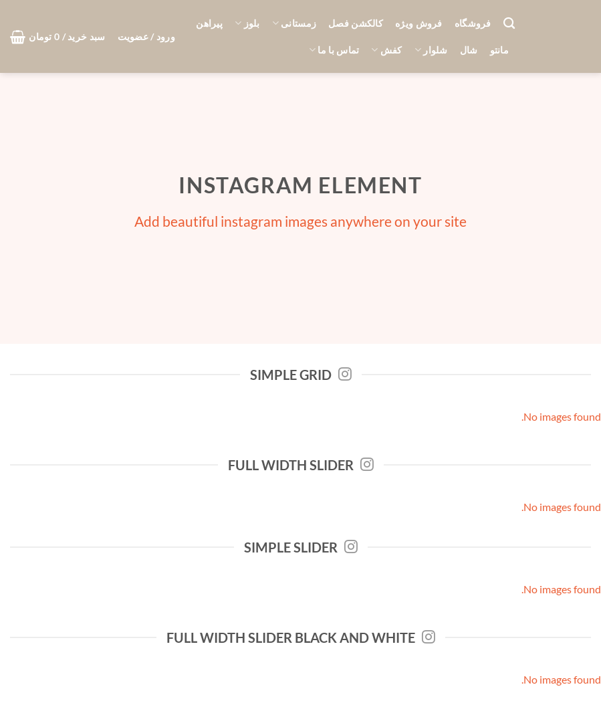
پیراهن (209, 23)
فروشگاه (473, 23)
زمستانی (294, 23)
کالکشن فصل (355, 23)
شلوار (431, 49)
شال (469, 50)
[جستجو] (509, 23)
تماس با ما (334, 49)
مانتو (499, 50)
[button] (146, 37)
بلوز (247, 23)
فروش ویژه (419, 23)
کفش (386, 49)
